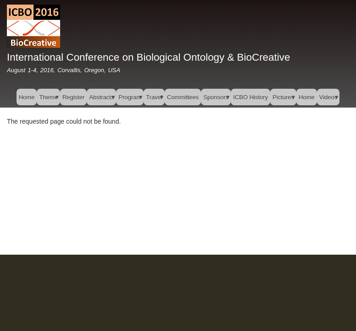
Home (27, 97)
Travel (154, 100)
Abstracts (101, 100)
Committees (183, 97)
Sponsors (216, 100)
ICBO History (250, 97)
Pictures (283, 100)
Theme (48, 100)
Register (73, 97)
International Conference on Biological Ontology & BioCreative (148, 57)
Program (130, 100)
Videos (328, 100)
